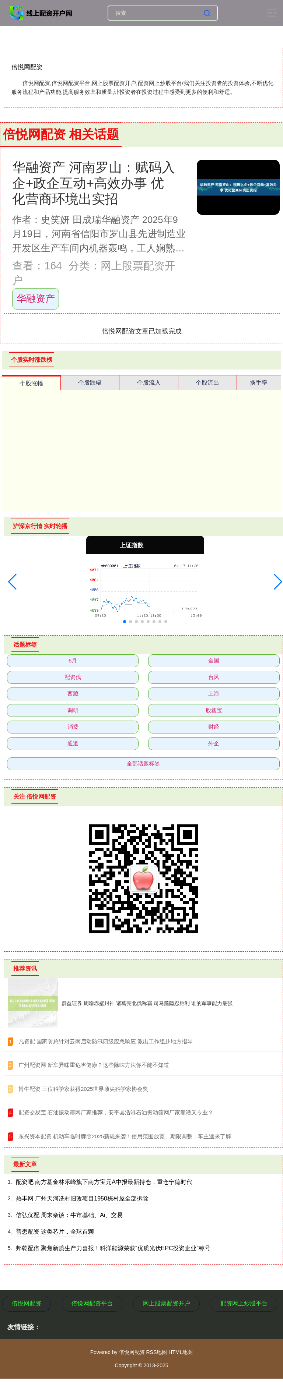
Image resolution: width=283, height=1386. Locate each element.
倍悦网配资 (26, 1303)
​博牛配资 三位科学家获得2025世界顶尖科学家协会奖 (83, 1089)
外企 (213, 743)
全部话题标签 (143, 763)
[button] (12, 582)
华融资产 (36, 298)
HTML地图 (180, 1352)
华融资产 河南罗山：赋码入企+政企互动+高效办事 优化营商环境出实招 (93, 183)
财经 (213, 727)
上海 (213, 693)
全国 (213, 660)
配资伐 (72, 677)
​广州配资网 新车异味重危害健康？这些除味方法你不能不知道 (93, 1065)
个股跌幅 (90, 382)
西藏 (72, 693)
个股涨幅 (31, 383)
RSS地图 (156, 1352)
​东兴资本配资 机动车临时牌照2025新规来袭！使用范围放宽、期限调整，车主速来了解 (124, 1136)
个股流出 (207, 382)
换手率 (259, 382)
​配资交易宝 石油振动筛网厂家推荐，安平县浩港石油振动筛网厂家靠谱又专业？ (115, 1112)
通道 (72, 743)
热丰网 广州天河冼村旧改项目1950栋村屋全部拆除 (82, 1198)
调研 (72, 710)
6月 (73, 660)
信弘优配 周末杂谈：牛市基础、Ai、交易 (69, 1215)
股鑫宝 (214, 710)
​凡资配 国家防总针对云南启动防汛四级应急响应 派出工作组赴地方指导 (105, 1041)
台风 (213, 677)
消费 (72, 727)
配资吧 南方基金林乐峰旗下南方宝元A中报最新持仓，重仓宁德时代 (104, 1182)
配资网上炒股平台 (244, 1303)
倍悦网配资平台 (92, 1303)
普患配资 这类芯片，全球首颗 (55, 1231)
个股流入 (149, 382)
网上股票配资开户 (166, 1303)
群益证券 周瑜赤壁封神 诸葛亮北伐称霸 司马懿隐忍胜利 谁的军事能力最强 (147, 1003)
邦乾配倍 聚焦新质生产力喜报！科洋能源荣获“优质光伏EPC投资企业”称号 (113, 1248)
